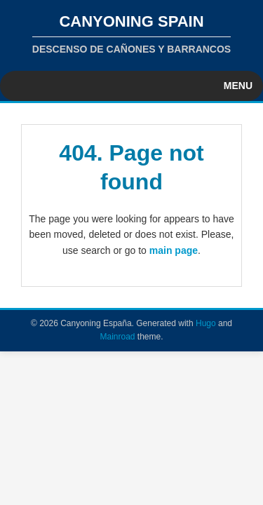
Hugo (206, 323)
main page (173, 250)
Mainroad (117, 337)
